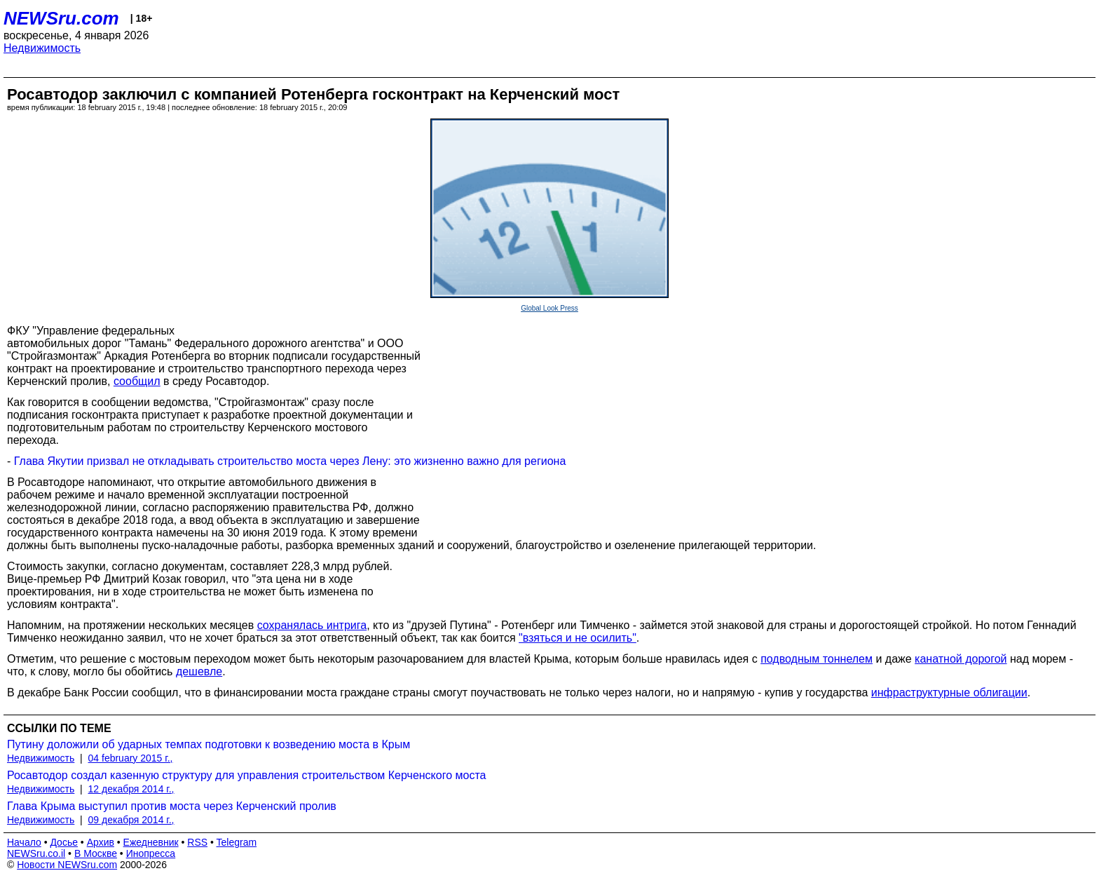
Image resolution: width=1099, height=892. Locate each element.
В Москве (95, 853)
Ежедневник (151, 842)
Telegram (237, 842)
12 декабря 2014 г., (131, 789)
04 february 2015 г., (130, 758)
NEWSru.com (61, 18)
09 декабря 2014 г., (131, 819)
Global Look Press (549, 308)
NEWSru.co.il (36, 853)
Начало (24, 842)
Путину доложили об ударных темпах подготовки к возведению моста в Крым (208, 744)
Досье (64, 842)
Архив (100, 842)
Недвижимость (42, 48)
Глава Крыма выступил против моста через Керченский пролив (171, 806)
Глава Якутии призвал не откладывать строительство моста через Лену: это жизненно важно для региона (290, 461)
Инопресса (151, 853)
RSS (197, 842)
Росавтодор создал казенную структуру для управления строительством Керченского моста (246, 775)
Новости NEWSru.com (67, 864)
